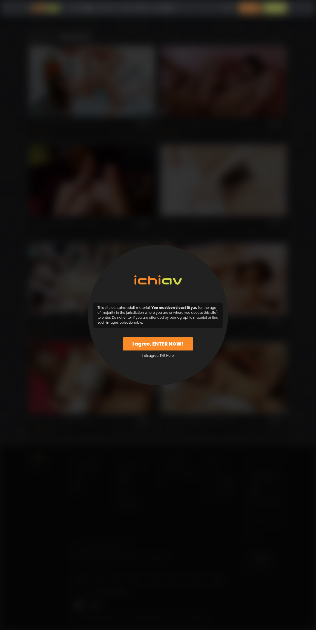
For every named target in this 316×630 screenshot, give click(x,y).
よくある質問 (160, 8)
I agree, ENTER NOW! (157, 343)
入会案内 (275, 8)
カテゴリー (107, 8)
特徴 (141, 8)
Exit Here (167, 355)
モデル (127, 8)
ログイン (250, 8)
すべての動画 (80, 8)
